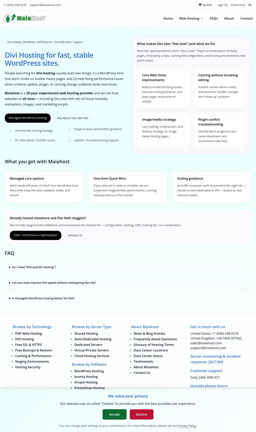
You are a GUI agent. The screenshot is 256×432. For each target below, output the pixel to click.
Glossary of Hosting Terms (154, 344)
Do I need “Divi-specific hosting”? (34, 267)
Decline (141, 414)
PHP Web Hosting (28, 333)
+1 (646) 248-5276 (14, 5)
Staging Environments (32, 361)
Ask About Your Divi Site (72, 118)
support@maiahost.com (45, 5)
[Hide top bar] (249, 5)
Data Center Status (148, 356)
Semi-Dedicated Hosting (92, 339)
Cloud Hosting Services (91, 356)
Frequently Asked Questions (155, 339)
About (229, 18)
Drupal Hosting (86, 382)
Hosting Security (27, 367)
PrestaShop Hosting (89, 388)
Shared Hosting (86, 333)
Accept (114, 414)
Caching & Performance (33, 356)
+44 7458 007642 (229, 338)
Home (168, 18)
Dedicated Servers (88, 344)
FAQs (214, 18)
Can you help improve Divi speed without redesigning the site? (54, 283)
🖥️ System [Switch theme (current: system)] (205, 5)
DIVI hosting (24, 339)
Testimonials (143, 361)
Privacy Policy (187, 426)
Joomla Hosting (86, 376)
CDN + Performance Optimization (35, 235)
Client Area (238, 5)
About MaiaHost (146, 367)
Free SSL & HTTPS (28, 344)
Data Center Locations (151, 350)
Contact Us (75, 235)
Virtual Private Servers (91, 350)
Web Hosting (191, 18)
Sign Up (223, 5)
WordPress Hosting (89, 371)
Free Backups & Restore (33, 350)
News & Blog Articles (149, 333)
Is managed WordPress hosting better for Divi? (43, 298)
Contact (246, 18)
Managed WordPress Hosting (28, 118)
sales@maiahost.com (206, 343)
